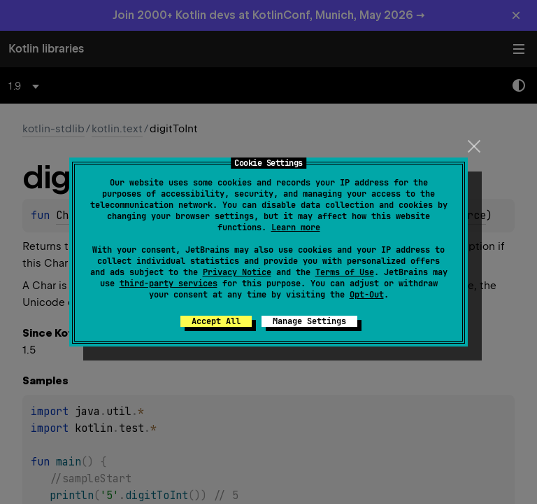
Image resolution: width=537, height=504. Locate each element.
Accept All (216, 321)
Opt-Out (367, 294)
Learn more (295, 227)
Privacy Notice (237, 272)
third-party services (168, 283)
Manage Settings (309, 321)
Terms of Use (344, 272)
